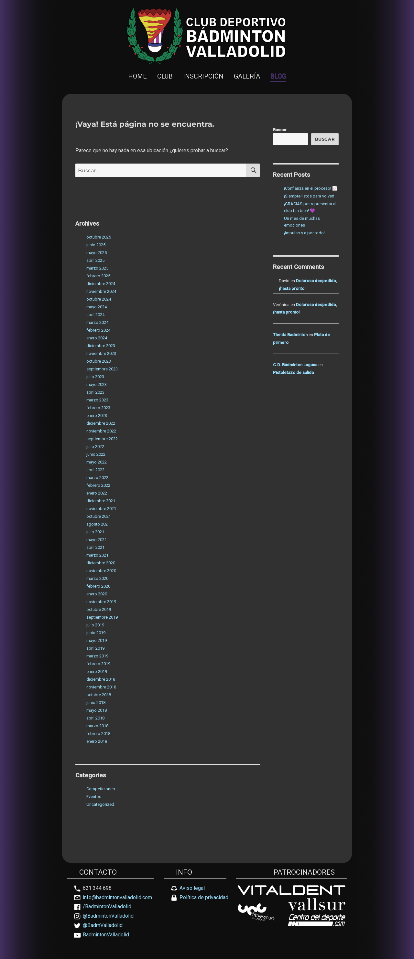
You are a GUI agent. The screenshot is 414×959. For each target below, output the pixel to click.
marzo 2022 (97, 477)
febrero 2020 (98, 586)
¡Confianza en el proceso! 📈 (310, 188)
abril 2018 (95, 718)
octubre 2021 (98, 516)
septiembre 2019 (102, 617)
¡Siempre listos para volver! (309, 196)
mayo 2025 (96, 252)
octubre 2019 (98, 609)
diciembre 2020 (100, 562)
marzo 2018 (97, 725)
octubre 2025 (98, 237)
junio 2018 (95, 702)
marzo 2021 (97, 555)
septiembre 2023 (102, 369)
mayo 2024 (96, 306)
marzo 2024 (97, 322)
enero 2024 (96, 338)
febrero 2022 (98, 485)
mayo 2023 (96, 384)
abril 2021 (95, 547)
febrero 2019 (98, 663)
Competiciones (100, 788)
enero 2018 (96, 741)
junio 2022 (95, 454)
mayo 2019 (96, 640)
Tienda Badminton (290, 334)
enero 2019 (96, 671)
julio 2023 (95, 376)
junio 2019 (95, 632)
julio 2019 (95, 625)
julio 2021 (95, 531)
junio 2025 (95, 244)
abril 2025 (95, 260)
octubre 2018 (98, 694)
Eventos (93, 796)
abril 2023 (95, 392)
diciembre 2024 (100, 283)
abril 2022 (95, 469)
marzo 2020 (97, 578)
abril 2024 (95, 314)
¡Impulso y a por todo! (304, 232)
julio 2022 (95, 446)
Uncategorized (100, 804)
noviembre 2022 (101, 431)
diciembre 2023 (100, 345)
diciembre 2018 (100, 679)
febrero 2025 (98, 275)
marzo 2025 (97, 268)
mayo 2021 (96, 539)
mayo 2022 (96, 462)
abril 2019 (95, 648)
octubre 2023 (98, 361)
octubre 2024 (98, 299)
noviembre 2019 (101, 601)
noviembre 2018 (101, 687)
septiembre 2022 (102, 438)
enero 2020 (96, 593)
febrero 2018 (98, 733)
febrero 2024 (98, 330)
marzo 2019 (97, 656)
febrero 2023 (98, 407)
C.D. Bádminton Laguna (295, 364)
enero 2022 (96, 493)
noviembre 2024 (101, 291)
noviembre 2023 (101, 353)
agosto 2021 (98, 524)
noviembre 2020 (101, 570)
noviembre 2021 (101, 508)
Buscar (280, 129)
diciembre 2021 (100, 500)
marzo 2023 (97, 400)
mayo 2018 (96, 710)
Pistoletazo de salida (293, 372)
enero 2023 (96, 415)
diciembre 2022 (100, 423)
